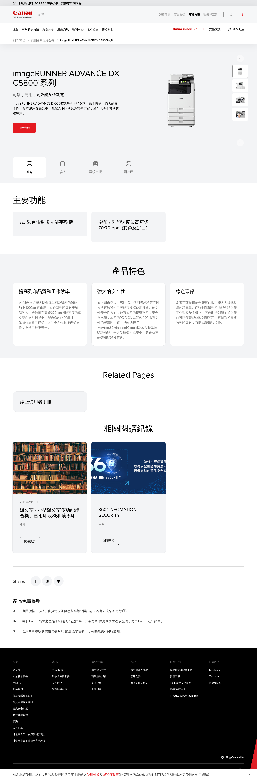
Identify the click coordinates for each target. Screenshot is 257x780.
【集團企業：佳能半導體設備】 (30, 739)
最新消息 (63, 29)
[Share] (36, 580)
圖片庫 (128, 173)
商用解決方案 (30, 29)
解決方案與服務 (61, 675)
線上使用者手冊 (36, 403)
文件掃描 (57, 681)
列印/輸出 (57, 668)
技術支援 (215, 29)
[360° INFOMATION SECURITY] (128, 497)
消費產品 (165, 14)
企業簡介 (18, 668)
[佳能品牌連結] (22, 14)
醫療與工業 (210, 14)
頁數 (101, 525)
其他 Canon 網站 (235, 756)
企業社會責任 (20, 675)
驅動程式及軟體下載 (181, 668)
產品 (16, 29)
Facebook (214, 668)
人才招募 (18, 726)
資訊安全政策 (20, 707)
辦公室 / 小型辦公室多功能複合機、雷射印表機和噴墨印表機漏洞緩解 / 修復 (49, 517)
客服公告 (136, 675)
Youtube (214, 675)
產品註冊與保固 (139, 681)
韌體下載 (175, 675)
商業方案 (194, 14)
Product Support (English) (184, 694)
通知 (23, 526)
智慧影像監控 (59, 688)
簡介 (29, 173)
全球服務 (96, 688)
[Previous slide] (240, 143)
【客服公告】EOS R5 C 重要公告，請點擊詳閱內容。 (50, 3)
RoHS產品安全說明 (180, 681)
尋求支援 (95, 173)
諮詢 (15, 720)
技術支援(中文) (178, 688)
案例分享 (48, 29)
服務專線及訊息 (139, 668)
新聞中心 (78, 29)
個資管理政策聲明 (23, 700)
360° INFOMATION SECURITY (118, 513)
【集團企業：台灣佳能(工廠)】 (30, 733)
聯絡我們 (107, 29)
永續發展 (92, 29)
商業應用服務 (98, 675)
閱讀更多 (30, 540)
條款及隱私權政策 (23, 694)
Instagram (215, 681)
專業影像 (180, 14)
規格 (62, 173)
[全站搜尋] (231, 14)
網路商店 (236, 29)
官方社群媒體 (20, 713)
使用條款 (93, 775)
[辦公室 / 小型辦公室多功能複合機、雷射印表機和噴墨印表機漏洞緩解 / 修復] (50, 497)
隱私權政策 (111, 775)
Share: (19, 580)
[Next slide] (240, 59)
